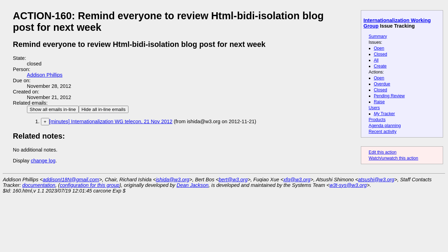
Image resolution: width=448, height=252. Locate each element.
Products (377, 119)
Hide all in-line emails (104, 109)
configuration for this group (89, 185)
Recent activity (383, 131)
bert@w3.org (233, 179)
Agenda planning (385, 125)
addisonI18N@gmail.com (71, 179)
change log (43, 160)
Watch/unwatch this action (393, 158)
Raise (379, 101)
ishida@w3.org (172, 179)
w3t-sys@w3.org (348, 185)
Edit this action (383, 152)
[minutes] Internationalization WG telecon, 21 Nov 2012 (111, 121)
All (376, 60)
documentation (38, 185)
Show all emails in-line (53, 109)
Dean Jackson (193, 185)
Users (374, 107)
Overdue (382, 84)
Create (380, 66)
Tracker (384, 113)
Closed (380, 54)
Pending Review (389, 95)
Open (379, 48)
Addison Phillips (45, 75)
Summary (378, 36)
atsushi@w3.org (376, 179)
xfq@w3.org (297, 179)
